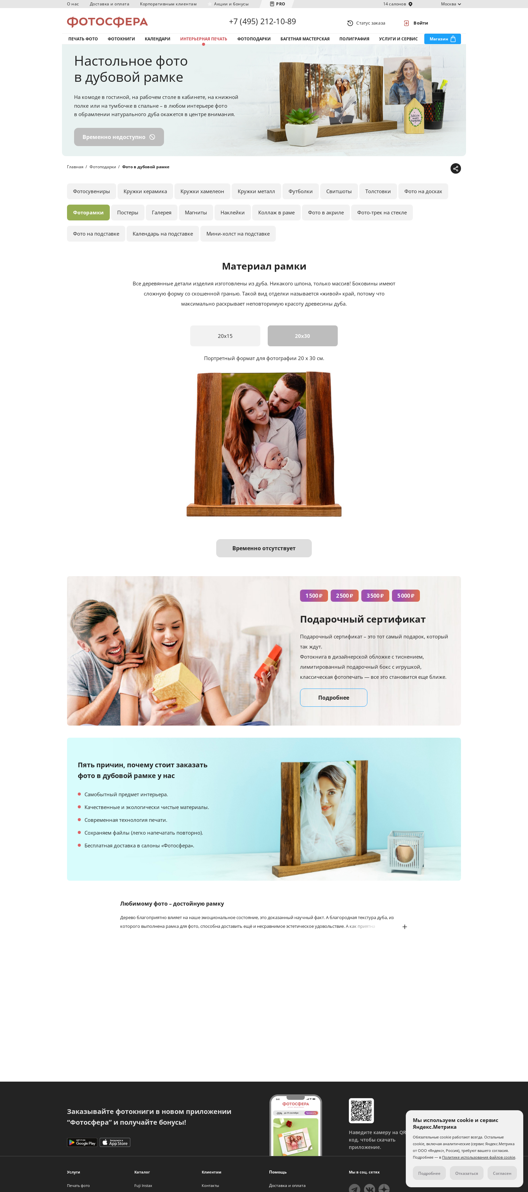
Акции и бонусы (231, 4)
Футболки (301, 198)
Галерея (161, 219)
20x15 (225, 343)
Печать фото (83, 43)
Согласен (502, 1173)
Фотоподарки (254, 43)
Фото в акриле (326, 219)
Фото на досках (423, 198)
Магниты (196, 219)
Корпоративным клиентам (168, 4)
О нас (73, 4)
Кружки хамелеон (202, 198)
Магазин (439, 43)
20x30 (302, 343)
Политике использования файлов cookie (478, 1157)
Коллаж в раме (276, 219)
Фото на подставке (96, 240)
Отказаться (466, 1173)
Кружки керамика (145, 198)
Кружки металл (256, 198)
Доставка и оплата (110, 4)
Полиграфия (354, 43)
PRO (281, 4)
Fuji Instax (143, 1185)
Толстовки (378, 198)
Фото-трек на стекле (382, 219)
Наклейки (233, 219)
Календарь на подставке (163, 240)
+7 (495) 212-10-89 (262, 22)
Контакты (210, 1185)
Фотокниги (121, 43)
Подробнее (333, 704)
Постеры (127, 219)
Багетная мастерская (305, 43)
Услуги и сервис (398, 43)
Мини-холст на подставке (238, 240)
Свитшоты (339, 198)
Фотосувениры (91, 198)
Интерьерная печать (203, 43)
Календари (157, 43)
